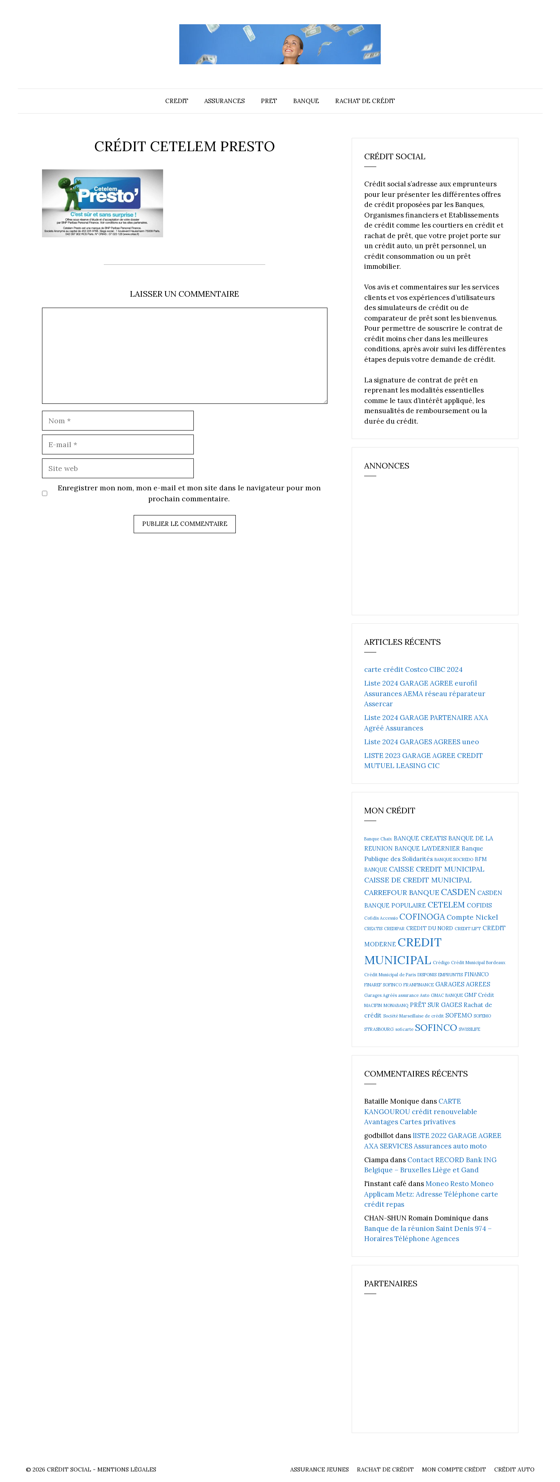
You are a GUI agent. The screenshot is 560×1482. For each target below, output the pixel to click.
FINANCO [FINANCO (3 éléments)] (476, 974)
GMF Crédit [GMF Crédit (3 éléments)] (479, 995)
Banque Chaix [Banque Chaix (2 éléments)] (378, 839)
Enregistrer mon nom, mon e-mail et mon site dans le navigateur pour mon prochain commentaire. (189, 493)
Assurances (224, 101)
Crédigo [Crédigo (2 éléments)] (441, 962)
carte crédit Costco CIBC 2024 (413, 669)
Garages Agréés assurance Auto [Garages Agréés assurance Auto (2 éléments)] (396, 995)
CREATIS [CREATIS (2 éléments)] (373, 928)
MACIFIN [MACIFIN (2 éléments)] (373, 1005)
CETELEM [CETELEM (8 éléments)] (446, 904)
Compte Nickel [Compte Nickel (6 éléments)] (472, 917)
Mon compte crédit (454, 1469)
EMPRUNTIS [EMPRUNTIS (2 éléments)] (450, 974)
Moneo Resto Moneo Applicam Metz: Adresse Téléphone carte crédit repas (431, 1194)
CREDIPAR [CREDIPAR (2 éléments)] (394, 928)
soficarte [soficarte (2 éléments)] (404, 1029)
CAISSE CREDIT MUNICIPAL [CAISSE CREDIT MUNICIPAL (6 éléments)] (436, 869)
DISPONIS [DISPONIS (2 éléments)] (426, 974)
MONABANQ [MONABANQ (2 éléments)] (396, 1005)
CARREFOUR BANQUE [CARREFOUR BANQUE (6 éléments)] (401, 892)
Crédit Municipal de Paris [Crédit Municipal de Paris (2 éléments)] (390, 974)
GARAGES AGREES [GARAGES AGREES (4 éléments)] (462, 984)
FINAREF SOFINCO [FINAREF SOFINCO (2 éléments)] (383, 985)
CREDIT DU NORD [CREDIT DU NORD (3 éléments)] (429, 928)
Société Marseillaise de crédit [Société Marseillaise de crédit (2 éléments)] (413, 1016)
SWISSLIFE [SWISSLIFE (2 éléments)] (469, 1029)
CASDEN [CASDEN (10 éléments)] (458, 891)
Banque (306, 101)
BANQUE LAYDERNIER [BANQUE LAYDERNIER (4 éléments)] (427, 848)
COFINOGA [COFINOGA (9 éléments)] (422, 916)
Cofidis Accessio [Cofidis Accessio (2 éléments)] (381, 918)
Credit (176, 101)
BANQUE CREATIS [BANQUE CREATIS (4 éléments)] (420, 838)
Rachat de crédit (365, 101)
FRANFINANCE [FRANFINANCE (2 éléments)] (418, 985)
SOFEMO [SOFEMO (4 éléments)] (458, 1015)
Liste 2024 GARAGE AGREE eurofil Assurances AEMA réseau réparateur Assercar (424, 693)
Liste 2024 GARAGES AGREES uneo (421, 741)
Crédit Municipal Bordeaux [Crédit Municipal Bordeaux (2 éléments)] (478, 962)
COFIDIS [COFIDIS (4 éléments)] (479, 905)
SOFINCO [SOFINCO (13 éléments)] (436, 1027)
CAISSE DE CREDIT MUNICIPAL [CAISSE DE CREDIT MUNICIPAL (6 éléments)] (418, 880)
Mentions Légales (126, 1469)
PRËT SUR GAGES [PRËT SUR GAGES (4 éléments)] (436, 1005)
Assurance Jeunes (319, 1469)
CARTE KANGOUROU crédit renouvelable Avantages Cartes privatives (420, 1111)
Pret (269, 101)
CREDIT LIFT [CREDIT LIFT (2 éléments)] (468, 928)
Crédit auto (514, 1469)
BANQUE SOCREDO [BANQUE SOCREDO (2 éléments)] (453, 859)
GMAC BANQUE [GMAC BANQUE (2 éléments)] (447, 995)
